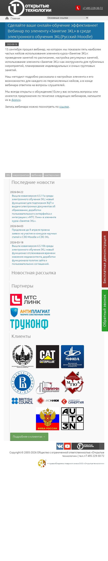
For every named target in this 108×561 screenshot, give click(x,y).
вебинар (37, 175)
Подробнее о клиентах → (29, 436)
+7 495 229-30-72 (93, 8)
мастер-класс (52, 175)
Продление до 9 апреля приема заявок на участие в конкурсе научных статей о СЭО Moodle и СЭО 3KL (34, 233)
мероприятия (21, 175)
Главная (15, 18)
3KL (8, 175)
